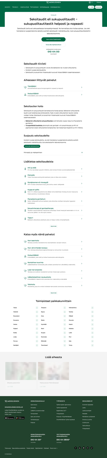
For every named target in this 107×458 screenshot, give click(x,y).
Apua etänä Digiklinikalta (53, 39)
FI (92, 2)
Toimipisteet (34, 413)
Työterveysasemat (61, 407)
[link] (53, 2)
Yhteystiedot (60, 413)
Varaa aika (98, 7)
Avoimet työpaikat (87, 404)
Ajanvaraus (34, 404)
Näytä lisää (53, 226)
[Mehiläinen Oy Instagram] (88, 448)
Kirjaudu (99, 2)
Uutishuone (85, 422)
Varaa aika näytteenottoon (53, 44)
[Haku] (91, 7)
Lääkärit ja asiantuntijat (37, 410)
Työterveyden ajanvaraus (63, 404)
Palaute (33, 422)
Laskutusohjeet (86, 410)
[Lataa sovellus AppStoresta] (9, 418)
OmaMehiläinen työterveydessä (65, 419)
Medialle (84, 413)
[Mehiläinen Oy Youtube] (84, 448)
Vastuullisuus (86, 425)
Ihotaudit (53, 15)
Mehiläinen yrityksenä (88, 416)
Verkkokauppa (35, 419)
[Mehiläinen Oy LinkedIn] (80, 448)
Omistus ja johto (87, 419)
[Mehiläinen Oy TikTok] (92, 448)
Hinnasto (33, 407)
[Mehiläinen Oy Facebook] (76, 448)
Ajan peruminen (35, 416)
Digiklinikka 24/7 (61, 410)
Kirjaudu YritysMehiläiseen (64, 416)
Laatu (84, 407)
